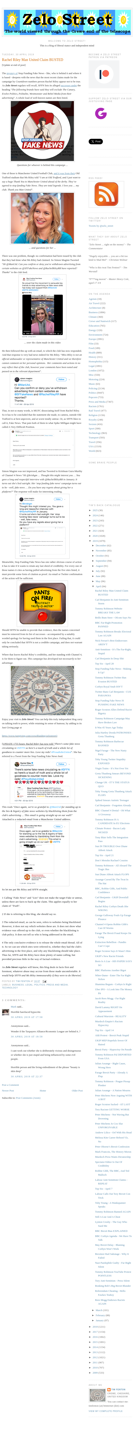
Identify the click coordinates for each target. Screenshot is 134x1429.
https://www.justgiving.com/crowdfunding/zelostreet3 (29, 735)
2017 (95, 1331)
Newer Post (8, 1090)
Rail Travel (94, 410)
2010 (95, 1367)
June (98, 576)
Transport (94, 437)
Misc (91, 374)
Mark (13, 1006)
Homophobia (95, 361)
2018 (95, 1326)
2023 (95, 520)
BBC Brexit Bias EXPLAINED (111, 1230)
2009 (95, 1372)
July (98, 571)
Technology (10, 988)
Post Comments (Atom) (28, 1097)
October (100, 555)
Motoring (93, 379)
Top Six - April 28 (104, 663)
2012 (95, 1357)
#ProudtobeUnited (61, 752)
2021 (95, 530)
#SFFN (21, 747)
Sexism (92, 424)
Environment (95, 334)
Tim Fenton (118, 1390)
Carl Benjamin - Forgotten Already (113, 805)
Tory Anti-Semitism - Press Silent (112, 1280)
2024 (95, 515)
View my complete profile (106, 1411)
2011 (95, 1362)
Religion (93, 415)
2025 (95, 510)
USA (91, 446)
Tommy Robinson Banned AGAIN (113, 1211)
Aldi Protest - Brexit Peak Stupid (112, 1035)
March (99, 1310)
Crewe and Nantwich (99, 321)
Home (43, 1090)
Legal (29, 985)
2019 (95, 540)
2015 (95, 1342)
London (93, 370)
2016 (95, 1336)
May (98, 581)
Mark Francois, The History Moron (113, 1151)
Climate (93, 316)
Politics (39, 985)
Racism (92, 406)
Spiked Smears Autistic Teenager (112, 800)
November (101, 550)
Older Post (77, 1090)
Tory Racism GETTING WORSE (112, 1109)
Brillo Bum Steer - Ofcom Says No (113, 617)
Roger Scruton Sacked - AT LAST (112, 1104)
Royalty (93, 419)
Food (91, 348)
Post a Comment (10, 1084)
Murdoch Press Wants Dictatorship (113, 1156)
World (92, 450)
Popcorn (93, 397)
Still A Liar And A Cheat (107, 1216)
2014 (95, 1347)
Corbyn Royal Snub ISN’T (109, 686)
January (100, 1320)
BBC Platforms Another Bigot (110, 970)
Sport (91, 428)
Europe (92, 339)
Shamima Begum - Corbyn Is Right (113, 984)
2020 (95, 535)
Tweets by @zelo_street (101, 225)
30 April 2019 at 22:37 (27, 1076)
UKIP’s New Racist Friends (109, 956)
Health (92, 352)
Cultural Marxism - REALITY (110, 1016)
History (92, 356)
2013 (95, 1352)
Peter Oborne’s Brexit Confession (112, 1146)
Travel (92, 442)
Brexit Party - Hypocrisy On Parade (113, 1049)
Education (94, 325)
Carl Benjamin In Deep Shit (109, 658)
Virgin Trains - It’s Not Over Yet (111, 768)
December (101, 545)
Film (91, 343)
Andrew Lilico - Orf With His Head (113, 1132)
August (100, 565)
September (101, 560)
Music (92, 383)
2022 (95, 525)
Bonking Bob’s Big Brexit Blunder (113, 1285)
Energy (92, 330)
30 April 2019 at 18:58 (27, 1036)
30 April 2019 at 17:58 (27, 1017)
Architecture (95, 307)
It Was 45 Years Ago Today (109, 727)
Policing (93, 388)
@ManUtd (55, 806)
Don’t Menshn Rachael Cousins (111, 860)
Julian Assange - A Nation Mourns (112, 1090)
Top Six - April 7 (103, 1188)
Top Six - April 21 (104, 855)
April (99, 586)
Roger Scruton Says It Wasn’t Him (112, 951)
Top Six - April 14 (104, 1030)
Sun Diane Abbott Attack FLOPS (112, 874)
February (101, 1315)
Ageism (93, 298)
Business (18, 985)
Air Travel (94, 303)
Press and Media (57, 985)
